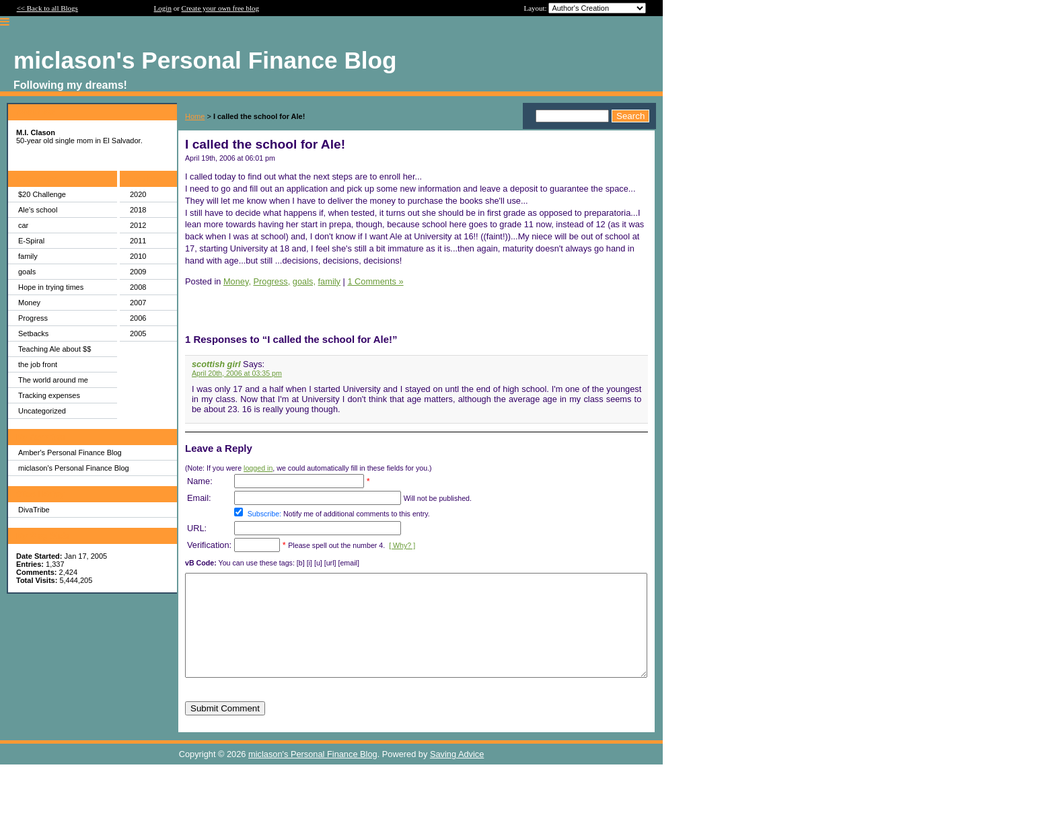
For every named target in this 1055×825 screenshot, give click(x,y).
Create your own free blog (220, 8)
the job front (37, 364)
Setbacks (33, 333)
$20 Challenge (42, 194)
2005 (138, 333)
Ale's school (37, 210)
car (23, 225)
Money (29, 303)
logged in (258, 468)
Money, (237, 281)
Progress (33, 318)
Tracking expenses (49, 395)
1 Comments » (375, 281)
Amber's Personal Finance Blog (70, 452)
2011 (138, 241)
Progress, (272, 281)
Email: (199, 498)
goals (27, 272)
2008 (138, 287)
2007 (138, 303)
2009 (138, 272)
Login (163, 8)
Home (195, 116)
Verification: (209, 545)
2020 (138, 194)
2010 (138, 256)
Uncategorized (42, 411)
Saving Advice (457, 774)
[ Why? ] (402, 545)
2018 (138, 210)
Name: (200, 481)
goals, (304, 281)
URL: (197, 528)
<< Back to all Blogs (47, 8)
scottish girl (216, 364)
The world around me (53, 380)
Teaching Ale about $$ (54, 349)
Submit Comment (225, 728)
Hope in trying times (50, 287)
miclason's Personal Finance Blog (73, 468)
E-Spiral (31, 241)
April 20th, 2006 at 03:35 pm (237, 373)
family (28, 256)
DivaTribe (34, 510)
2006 (138, 318)
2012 (138, 225)
